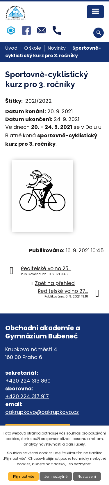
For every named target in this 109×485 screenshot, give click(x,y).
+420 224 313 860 (28, 380)
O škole (32, 48)
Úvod (11, 48)
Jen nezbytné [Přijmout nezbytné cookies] (55, 476)
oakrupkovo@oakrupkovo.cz (42, 412)
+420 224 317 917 (27, 396)
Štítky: (14, 100)
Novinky (57, 48)
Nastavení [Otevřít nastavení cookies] (87, 476)
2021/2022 (38, 100)
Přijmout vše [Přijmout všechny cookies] (23, 476)
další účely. (76, 444)
